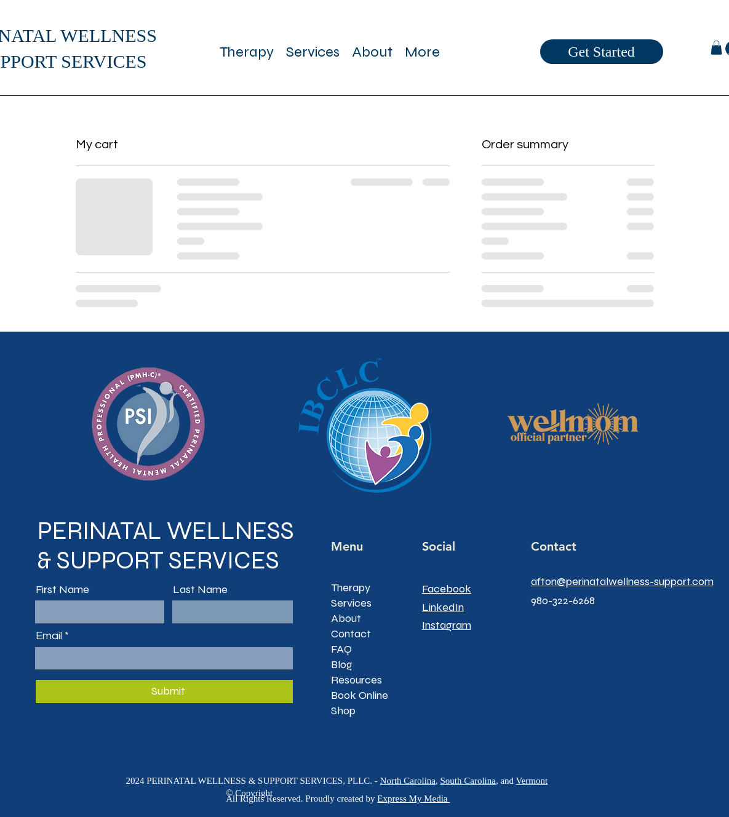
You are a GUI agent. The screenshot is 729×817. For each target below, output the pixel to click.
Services (351, 603)
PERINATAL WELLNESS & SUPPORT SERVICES (166, 545)
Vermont (532, 781)
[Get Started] (601, 51)
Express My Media (413, 798)
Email (49, 636)
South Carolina (467, 781)
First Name (62, 589)
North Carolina (408, 781)
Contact (351, 633)
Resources (356, 680)
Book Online (359, 695)
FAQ (341, 649)
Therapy (350, 587)
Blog (342, 664)
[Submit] (168, 691)
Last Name (200, 589)
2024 (135, 781)
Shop (343, 710)
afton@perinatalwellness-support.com (622, 581)
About (346, 618)
